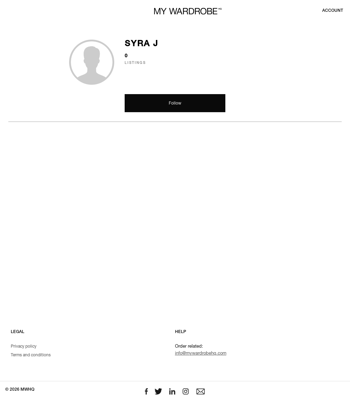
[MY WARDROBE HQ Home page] (188, 11)
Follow (175, 103)
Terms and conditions (31, 355)
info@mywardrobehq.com (200, 353)
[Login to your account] (332, 11)
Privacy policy (23, 347)
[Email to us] (200, 391)
